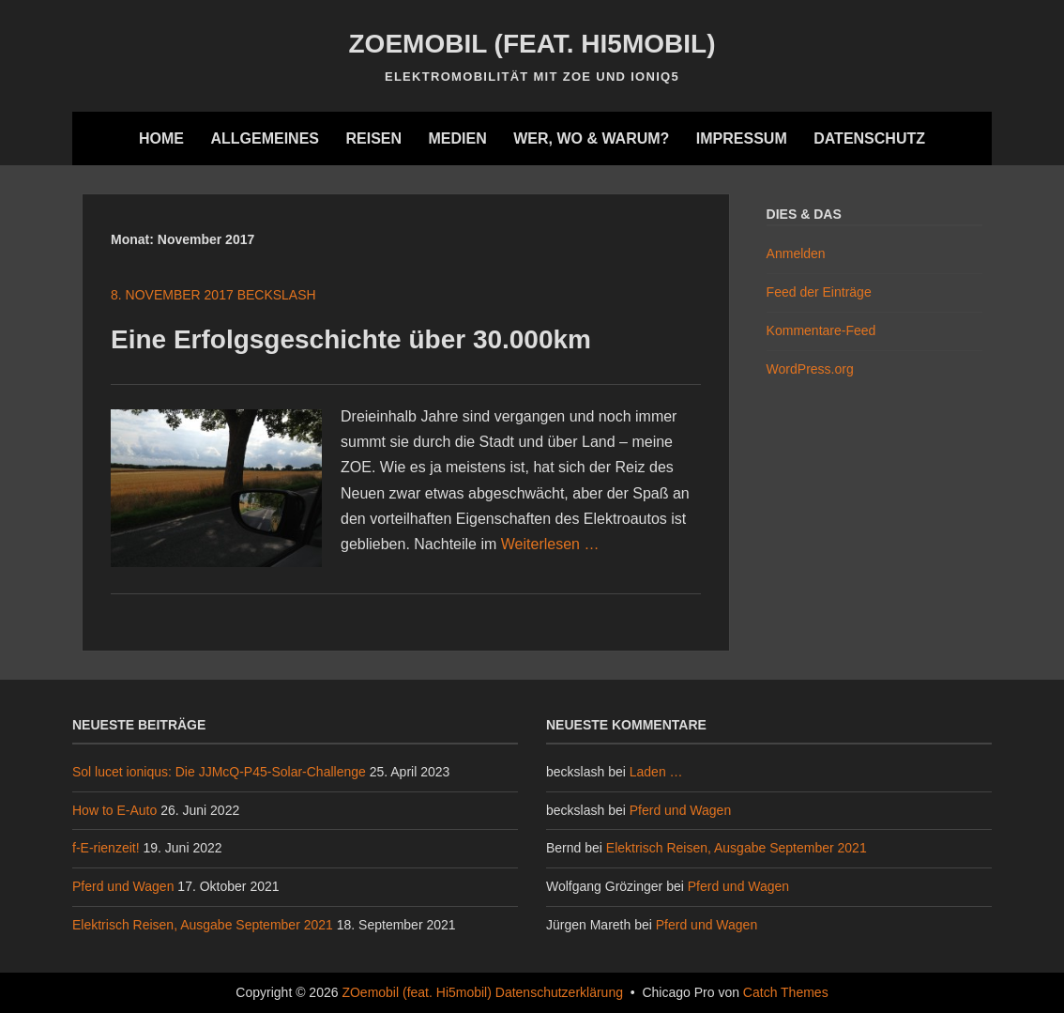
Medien (457, 138)
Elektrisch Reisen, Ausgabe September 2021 (202, 924)
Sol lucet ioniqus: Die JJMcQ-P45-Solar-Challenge (219, 771)
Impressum (741, 138)
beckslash (276, 294)
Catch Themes (785, 992)
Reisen (373, 138)
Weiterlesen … (550, 544)
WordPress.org (810, 368)
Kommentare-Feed (821, 330)
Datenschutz (869, 138)
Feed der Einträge (819, 291)
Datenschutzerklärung (559, 992)
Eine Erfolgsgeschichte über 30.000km (351, 339)
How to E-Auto (114, 810)
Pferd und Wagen (123, 886)
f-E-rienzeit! (106, 847)
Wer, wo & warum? (591, 138)
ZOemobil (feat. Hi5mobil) (532, 43)
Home (161, 138)
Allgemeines (264, 138)
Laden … (656, 771)
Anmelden (796, 253)
